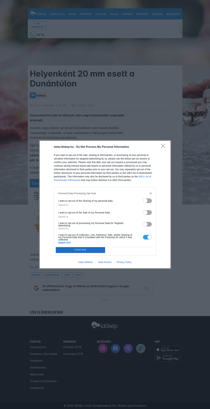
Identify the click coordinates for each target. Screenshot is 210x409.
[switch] (147, 200)
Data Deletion (85, 262)
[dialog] (105, 204)
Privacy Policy (124, 262)
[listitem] (105, 193)
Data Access (104, 262)
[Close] (164, 147)
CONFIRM (80, 250)
